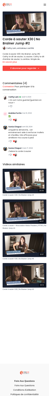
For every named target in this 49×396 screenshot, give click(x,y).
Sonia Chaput (15, 126)
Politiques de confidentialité (24, 394)
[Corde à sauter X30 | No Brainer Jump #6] (24, 258)
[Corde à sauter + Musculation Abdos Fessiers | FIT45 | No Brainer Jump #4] (24, 226)
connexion (8, 86)
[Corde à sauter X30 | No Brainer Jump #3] (24, 289)
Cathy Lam (13, 97)
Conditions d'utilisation (24, 389)
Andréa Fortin (15, 113)
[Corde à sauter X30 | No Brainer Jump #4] (24, 195)
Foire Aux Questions (24, 381)
